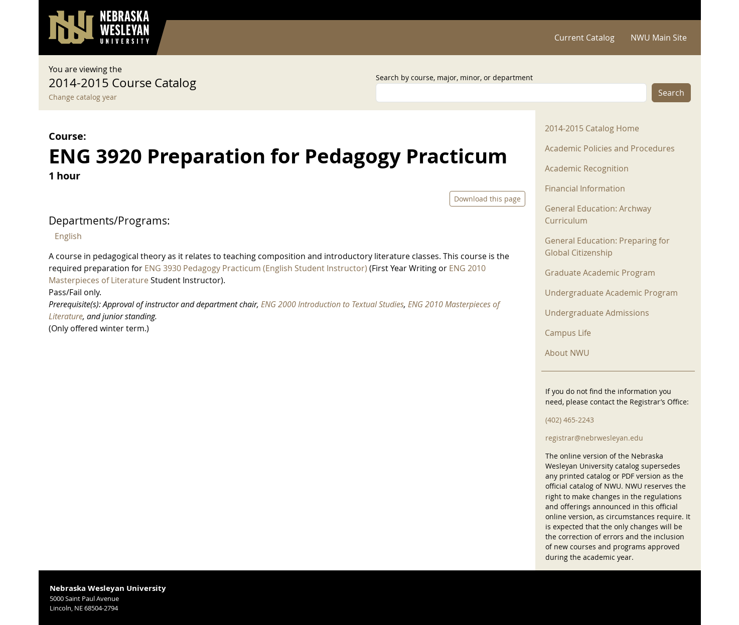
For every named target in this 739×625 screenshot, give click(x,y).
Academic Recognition (587, 168)
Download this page (487, 198)
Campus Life (568, 332)
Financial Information (585, 188)
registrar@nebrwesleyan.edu (594, 438)
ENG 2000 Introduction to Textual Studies (332, 304)
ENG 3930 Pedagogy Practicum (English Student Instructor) (255, 268)
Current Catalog (584, 37)
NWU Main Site (659, 37)
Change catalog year (83, 97)
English (68, 236)
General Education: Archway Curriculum (598, 214)
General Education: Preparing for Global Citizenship (607, 246)
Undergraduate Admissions (597, 312)
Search (671, 92)
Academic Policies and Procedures (610, 148)
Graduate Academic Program (600, 272)
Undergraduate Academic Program (611, 292)
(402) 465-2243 (569, 420)
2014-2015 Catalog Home (592, 128)
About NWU (567, 352)
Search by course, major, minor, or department (454, 77)
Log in (678, 10)
